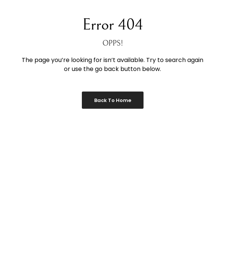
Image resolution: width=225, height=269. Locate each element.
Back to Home (112, 100)
